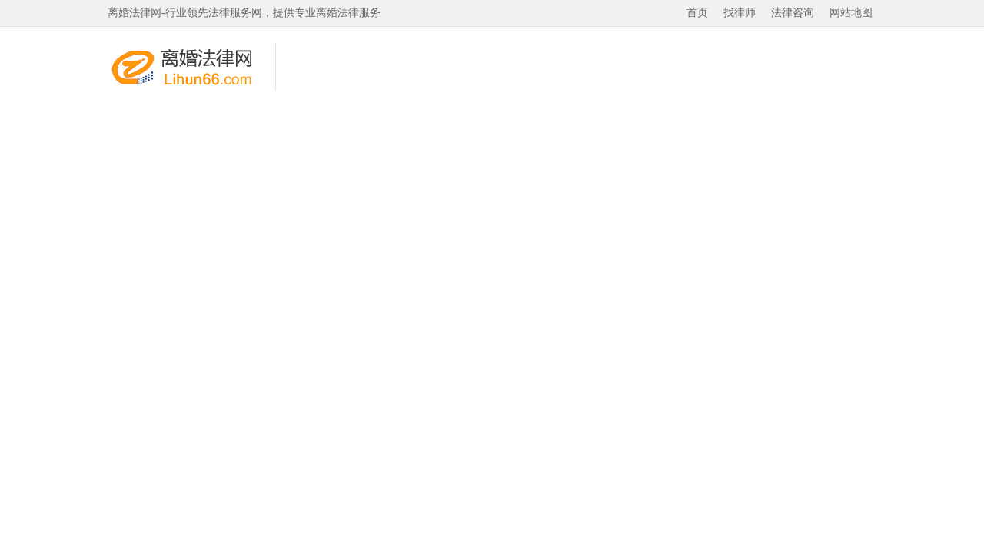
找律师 (739, 12)
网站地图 (851, 12)
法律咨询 (792, 12)
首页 (697, 12)
